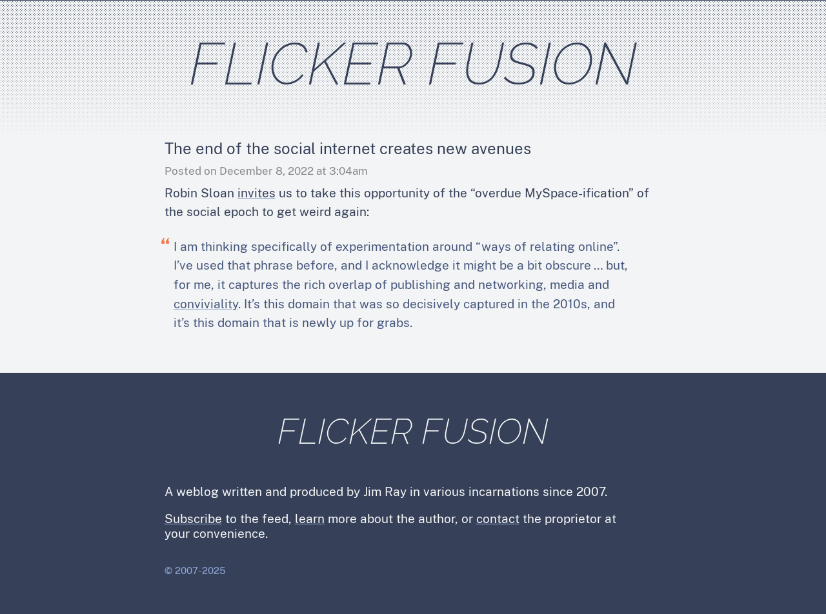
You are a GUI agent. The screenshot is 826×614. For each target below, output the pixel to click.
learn (310, 518)
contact (497, 518)
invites (256, 193)
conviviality (206, 304)
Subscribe (193, 518)
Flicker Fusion (413, 63)
